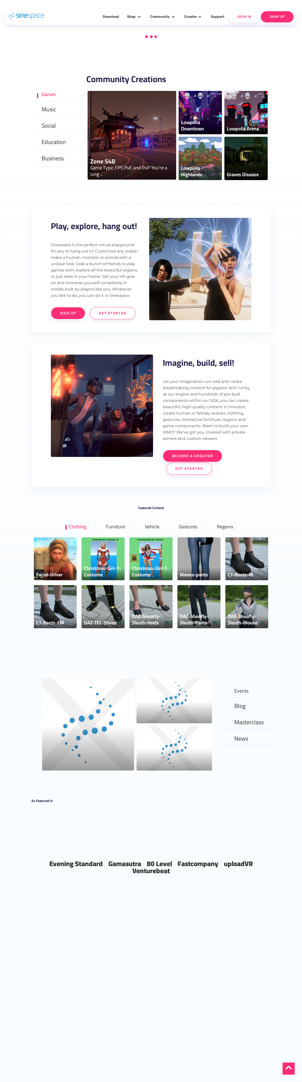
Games (50, 94)
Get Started (81, 326)
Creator (193, 17)
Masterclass (249, 736)
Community (163, 17)
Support (217, 17)
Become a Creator (194, 468)
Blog (240, 720)
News (241, 752)
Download (111, 17)
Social (49, 126)
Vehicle (151, 539)
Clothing (71, 539)
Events (242, 703)
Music (49, 110)
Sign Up (277, 17)
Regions (231, 539)
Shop (134, 17)
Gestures (191, 539)
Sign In (244, 17)
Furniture (112, 539)
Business (53, 159)
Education (54, 143)
